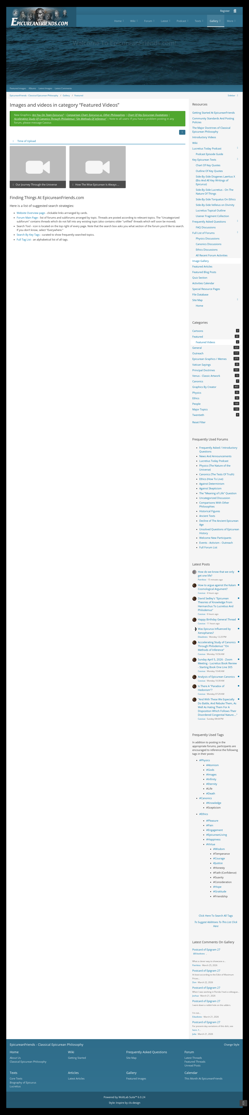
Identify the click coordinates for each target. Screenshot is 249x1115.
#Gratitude (219, 891)
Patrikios (202, 579)
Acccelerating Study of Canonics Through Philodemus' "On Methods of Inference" (217, 646)
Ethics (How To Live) (211, 479)
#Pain (209, 825)
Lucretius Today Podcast (213, 461)
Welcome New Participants (215, 537)
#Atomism (212, 765)
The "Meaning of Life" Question (217, 493)
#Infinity (211, 779)
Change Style (231, 1044)
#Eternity (211, 784)
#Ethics (203, 814)
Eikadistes (203, 636)
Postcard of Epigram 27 (206, 949)
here (194, 1030)
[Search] (235, 11)
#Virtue (210, 844)
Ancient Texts (207, 516)
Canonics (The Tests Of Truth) (216, 474)
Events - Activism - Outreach (216, 542)
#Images (211, 774)
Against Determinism (211, 483)
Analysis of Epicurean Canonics (216, 676)
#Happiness (213, 839)
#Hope (217, 886)
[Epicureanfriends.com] (41, 17)
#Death (210, 793)
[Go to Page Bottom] (243, 1103)
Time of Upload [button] (26, 141)
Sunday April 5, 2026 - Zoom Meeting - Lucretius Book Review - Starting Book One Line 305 (217, 663)
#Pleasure (212, 820)
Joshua (195, 995)
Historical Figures (209, 511)
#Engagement (214, 830)
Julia (194, 1034)
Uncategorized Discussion (214, 498)
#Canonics (205, 798)
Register (225, 11)
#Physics (204, 760)
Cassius (201, 593)
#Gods (210, 769)
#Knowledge (213, 803)
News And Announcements (215, 456)
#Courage (219, 858)
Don (194, 982)
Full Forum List (208, 547)
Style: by (124, 1102)
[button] (182, 132)
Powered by (124, 1097)
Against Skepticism (210, 488)
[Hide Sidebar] (233, 95)
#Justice (218, 863)
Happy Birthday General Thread (217, 619)
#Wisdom (219, 849)
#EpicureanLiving (216, 834)
